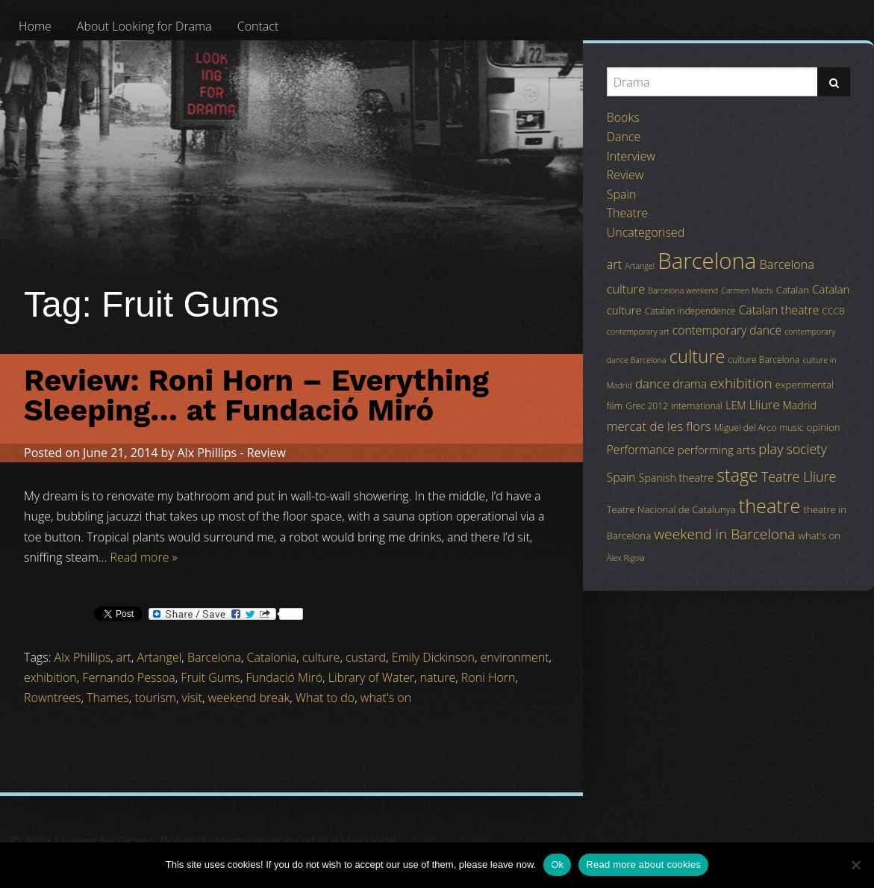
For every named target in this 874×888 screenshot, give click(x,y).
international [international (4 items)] (696, 406)
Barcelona (214, 657)
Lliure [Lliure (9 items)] (764, 405)
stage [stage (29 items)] (737, 475)
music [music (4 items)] (792, 427)
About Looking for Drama (144, 26)
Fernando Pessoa (128, 677)
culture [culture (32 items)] (697, 356)
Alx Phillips (207, 452)
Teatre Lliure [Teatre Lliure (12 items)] (799, 476)
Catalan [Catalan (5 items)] (792, 289)
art (123, 657)
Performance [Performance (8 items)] (641, 449)
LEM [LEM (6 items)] (735, 405)
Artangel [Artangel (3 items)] (640, 266)
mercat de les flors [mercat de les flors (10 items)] (659, 426)
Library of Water (371, 677)
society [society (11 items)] (807, 449)
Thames (108, 697)
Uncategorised (645, 232)
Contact (258, 26)
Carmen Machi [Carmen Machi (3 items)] (746, 290)
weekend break (249, 697)
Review (266, 452)
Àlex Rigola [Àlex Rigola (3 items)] (626, 558)
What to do (325, 697)
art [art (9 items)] (614, 264)
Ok (557, 864)
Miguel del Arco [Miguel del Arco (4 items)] (745, 427)
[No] (855, 864)
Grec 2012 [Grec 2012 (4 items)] (646, 406)
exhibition (50, 677)
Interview (631, 156)
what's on (385, 697)
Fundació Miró (284, 677)
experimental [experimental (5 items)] (804, 384)
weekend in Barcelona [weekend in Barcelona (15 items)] (724, 534)
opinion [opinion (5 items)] (823, 427)
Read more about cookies (643, 864)
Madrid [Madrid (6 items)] (800, 405)
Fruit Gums (210, 677)
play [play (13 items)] (770, 448)
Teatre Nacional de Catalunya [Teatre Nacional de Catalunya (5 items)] (671, 509)
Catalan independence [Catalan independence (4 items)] (690, 311)
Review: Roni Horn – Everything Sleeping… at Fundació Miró (256, 395)
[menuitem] (35, 26)
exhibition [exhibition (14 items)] (741, 383)
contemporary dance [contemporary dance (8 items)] (726, 330)
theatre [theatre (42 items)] (770, 505)
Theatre (627, 213)
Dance (624, 136)
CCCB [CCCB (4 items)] (834, 311)
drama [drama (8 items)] (689, 384)
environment (515, 657)
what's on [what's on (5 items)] (819, 535)
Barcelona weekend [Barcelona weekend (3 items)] (683, 290)
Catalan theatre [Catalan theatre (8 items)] (779, 310)
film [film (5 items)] (615, 405)
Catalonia (272, 657)
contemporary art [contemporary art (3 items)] (638, 331)
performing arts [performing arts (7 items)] (716, 449)
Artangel (159, 657)
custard (366, 657)
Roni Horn (488, 677)
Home (35, 26)
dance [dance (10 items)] (652, 383)
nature (438, 677)
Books (623, 117)
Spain (622, 194)
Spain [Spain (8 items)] (621, 477)
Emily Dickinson (433, 657)
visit (192, 697)
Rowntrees (52, 697)
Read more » (143, 557)
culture (321, 657)
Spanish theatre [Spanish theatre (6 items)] (676, 478)
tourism (155, 697)
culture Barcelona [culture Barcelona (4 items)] (764, 359)
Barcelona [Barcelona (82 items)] (707, 261)
